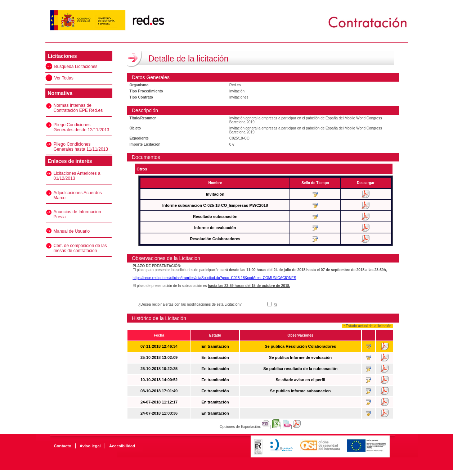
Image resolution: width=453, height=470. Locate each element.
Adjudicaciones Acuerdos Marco (78, 195)
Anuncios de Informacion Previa (77, 214)
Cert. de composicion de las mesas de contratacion (80, 248)
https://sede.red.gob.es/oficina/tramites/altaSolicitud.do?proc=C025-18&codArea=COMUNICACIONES (214, 278)
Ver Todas (63, 78)
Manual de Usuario (72, 231)
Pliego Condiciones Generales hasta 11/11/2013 (81, 147)
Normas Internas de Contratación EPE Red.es (78, 108)
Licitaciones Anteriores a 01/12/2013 (77, 176)
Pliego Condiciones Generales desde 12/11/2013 (81, 127)
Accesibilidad (122, 446)
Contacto (62, 446)
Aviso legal (90, 446)
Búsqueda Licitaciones (76, 66)
